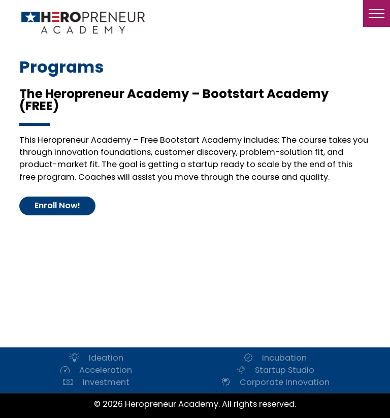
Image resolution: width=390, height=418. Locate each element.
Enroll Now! (57, 205)
